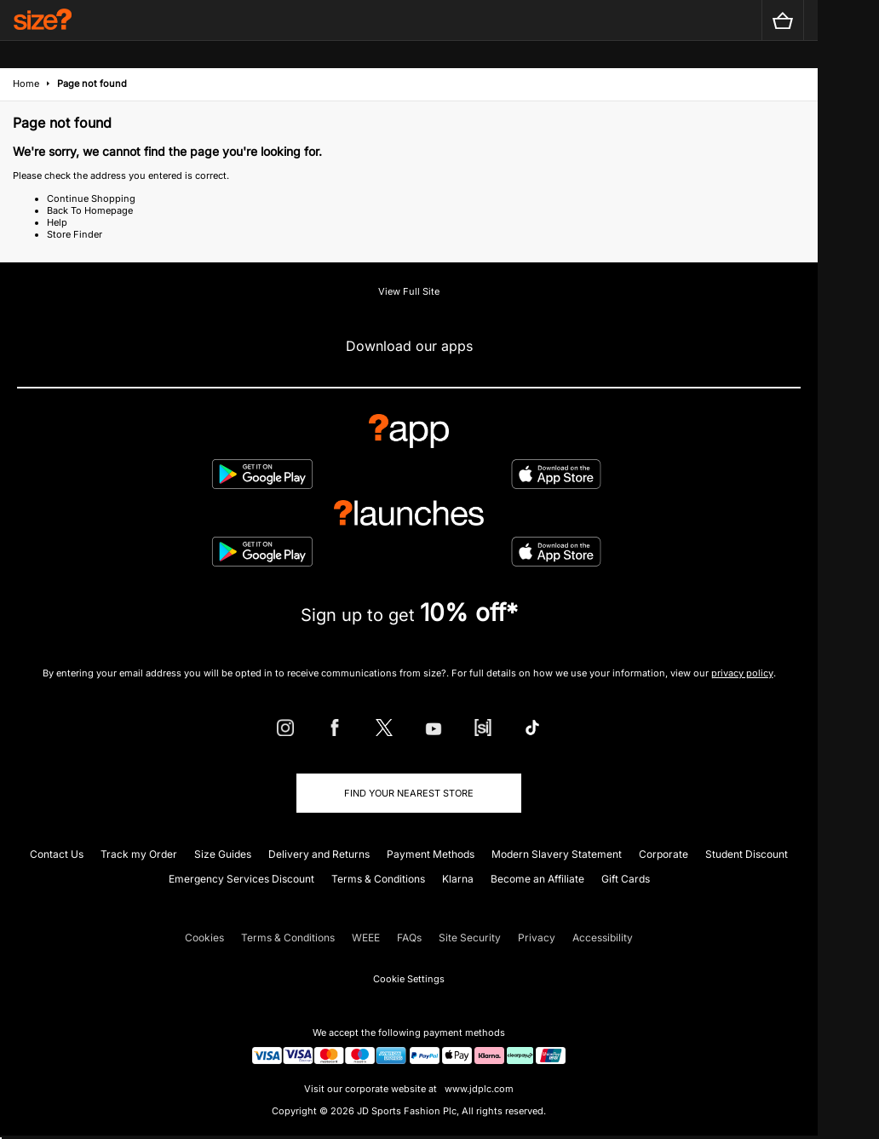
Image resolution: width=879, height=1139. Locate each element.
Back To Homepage (90, 210)
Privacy (536, 937)
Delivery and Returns (319, 854)
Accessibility (602, 937)
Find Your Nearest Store (409, 793)
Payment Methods (430, 854)
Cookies (204, 937)
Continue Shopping (91, 198)
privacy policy (742, 673)
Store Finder (74, 234)
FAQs (409, 937)
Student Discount (746, 854)
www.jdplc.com (478, 1089)
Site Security (470, 937)
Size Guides (222, 854)
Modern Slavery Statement (556, 854)
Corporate (663, 854)
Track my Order (139, 854)
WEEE (366, 937)
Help (57, 222)
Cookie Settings (409, 979)
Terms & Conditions (378, 878)
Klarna (458, 878)
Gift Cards (625, 878)
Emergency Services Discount (241, 878)
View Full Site (409, 291)
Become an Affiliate (537, 878)
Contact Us (56, 854)
